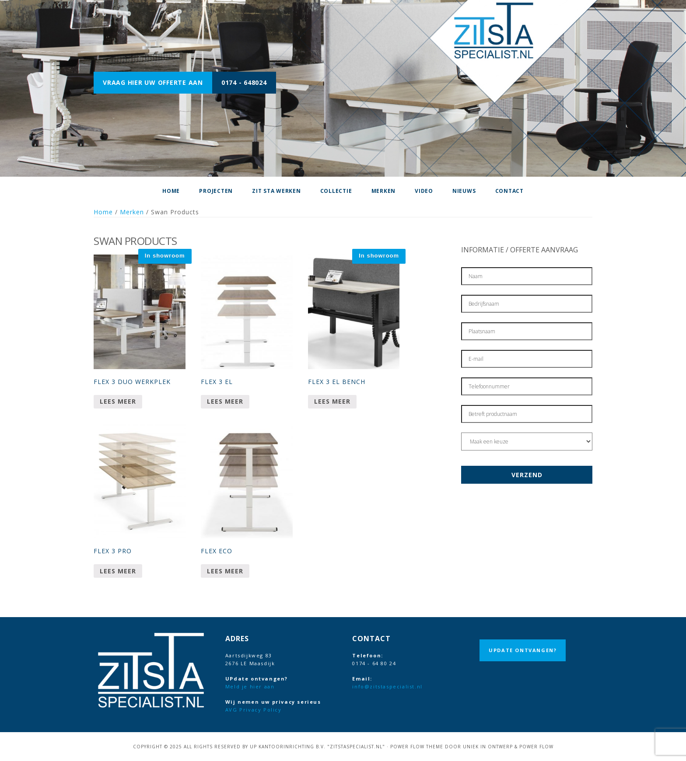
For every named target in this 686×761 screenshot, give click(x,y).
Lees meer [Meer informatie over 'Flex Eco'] (225, 571)
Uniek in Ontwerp (488, 747)
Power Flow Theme (416, 747)
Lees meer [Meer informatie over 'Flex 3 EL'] (225, 401)
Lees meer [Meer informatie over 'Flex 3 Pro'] (118, 571)
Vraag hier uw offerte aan (153, 82)
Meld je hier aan (250, 686)
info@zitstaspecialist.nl (387, 686)
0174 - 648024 (244, 82)
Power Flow (536, 747)
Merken (132, 212)
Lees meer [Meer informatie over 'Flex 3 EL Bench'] (332, 401)
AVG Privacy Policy (253, 709)
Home (103, 212)
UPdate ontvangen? (522, 650)
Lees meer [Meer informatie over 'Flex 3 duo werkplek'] (118, 401)
